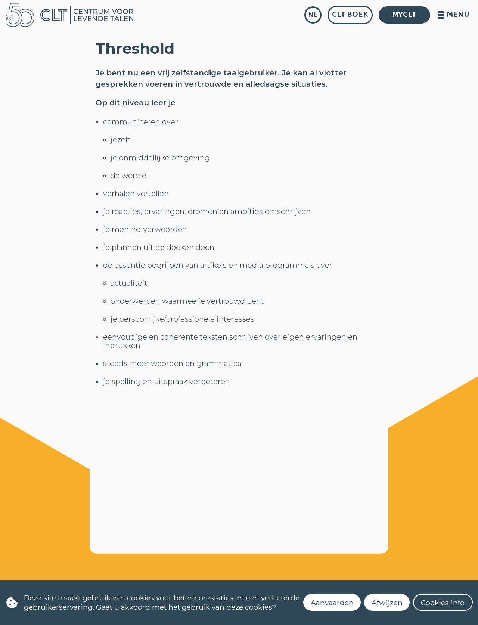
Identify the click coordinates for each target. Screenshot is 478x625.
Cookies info (443, 602)
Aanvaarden (332, 602)
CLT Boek (350, 14)
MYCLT (404, 14)
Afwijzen (387, 602)
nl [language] (312, 15)
